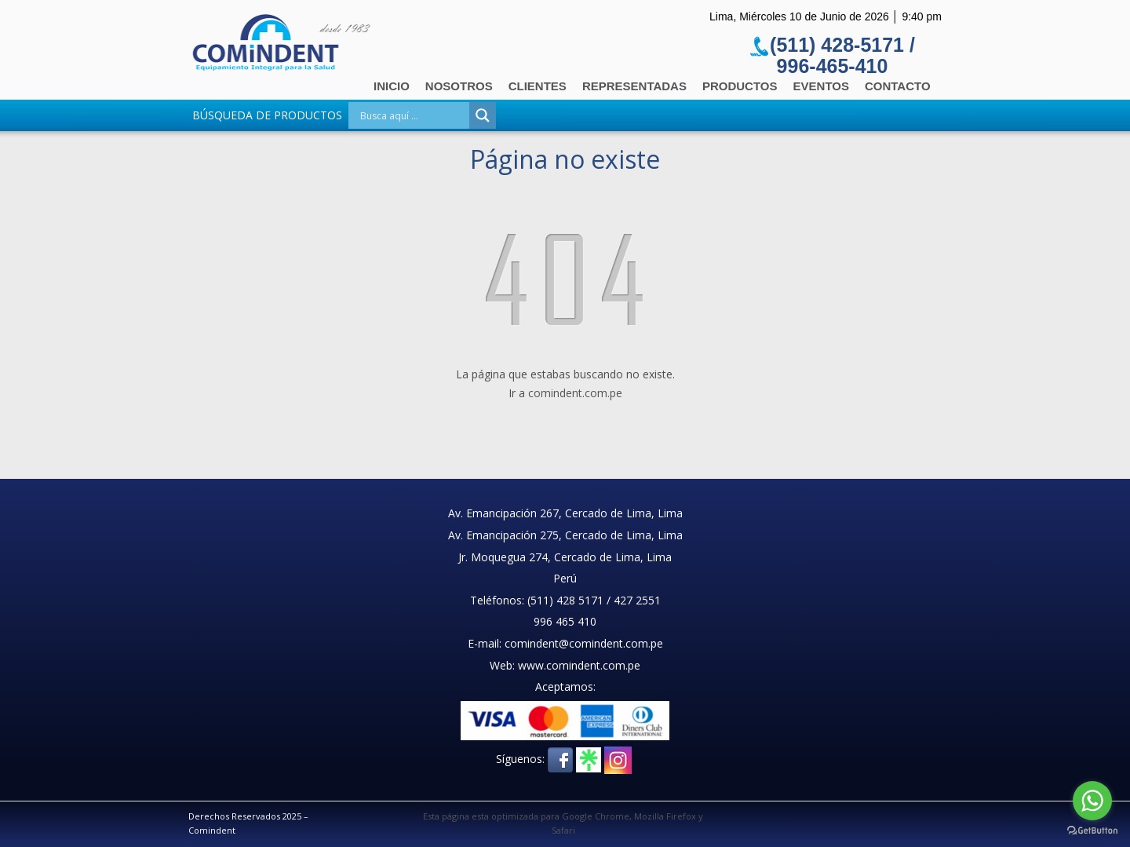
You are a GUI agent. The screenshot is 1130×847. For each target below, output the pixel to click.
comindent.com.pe (575, 392)
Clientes (537, 86)
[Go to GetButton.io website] (1092, 831)
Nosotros (459, 86)
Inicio (392, 86)
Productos (740, 86)
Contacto (898, 86)
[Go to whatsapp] (1092, 800)
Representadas (634, 86)
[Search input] (412, 115)
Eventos (821, 86)
